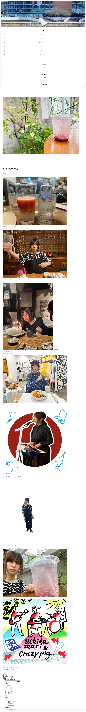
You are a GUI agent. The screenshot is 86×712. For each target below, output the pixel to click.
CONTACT (42, 54)
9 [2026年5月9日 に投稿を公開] (11, 689)
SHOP (42, 50)
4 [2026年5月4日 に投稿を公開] (5, 689)
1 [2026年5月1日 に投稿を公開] (10, 688)
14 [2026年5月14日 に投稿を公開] (9, 691)
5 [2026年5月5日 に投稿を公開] (6, 689)
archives (6, 709)
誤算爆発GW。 (11, 705)
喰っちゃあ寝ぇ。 (12, 701)
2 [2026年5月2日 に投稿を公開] (11, 688)
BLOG (42, 46)
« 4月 (6, 695)
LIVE (42, 34)
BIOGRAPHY (42, 38)
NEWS (42, 30)
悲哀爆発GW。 (11, 703)
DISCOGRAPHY (42, 42)
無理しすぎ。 (11, 702)
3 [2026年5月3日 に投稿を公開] (12, 688)
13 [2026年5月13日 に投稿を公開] (8, 691)
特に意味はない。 (12, 699)
